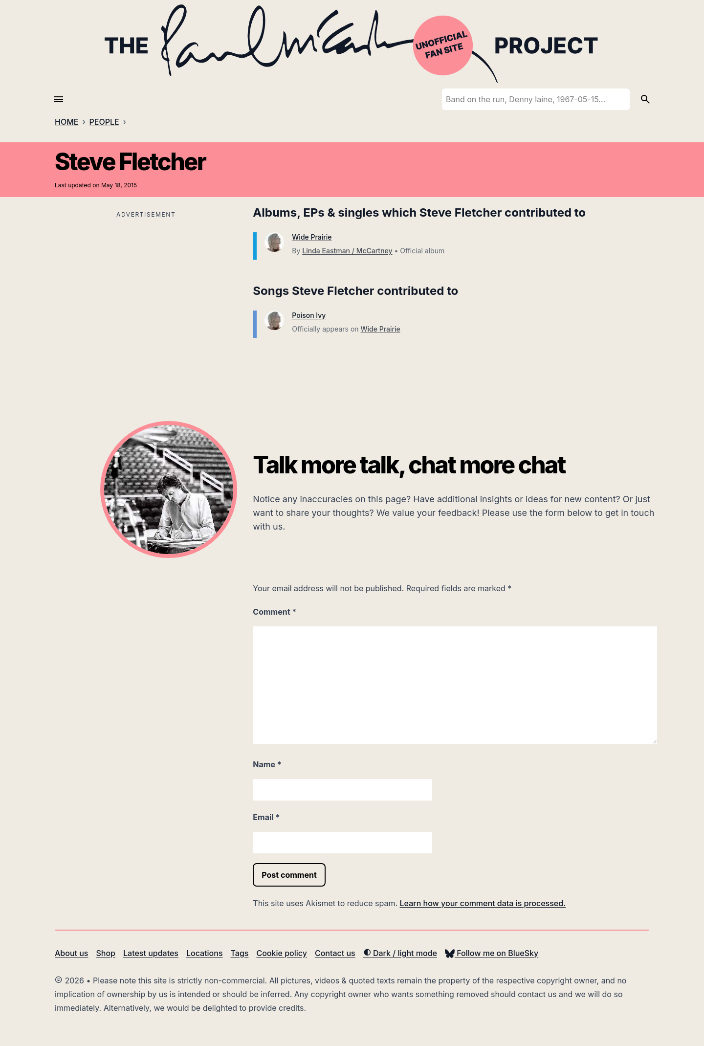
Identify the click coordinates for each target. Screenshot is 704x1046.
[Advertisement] (146, 289)
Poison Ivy (309, 315)
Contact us (335, 953)
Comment (274, 612)
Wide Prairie (311, 237)
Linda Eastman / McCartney (347, 250)
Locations (204, 953)
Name (267, 764)
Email (266, 817)
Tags (240, 953)
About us (71, 953)
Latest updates (150, 953)
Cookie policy (281, 953)
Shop (105, 953)
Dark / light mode (400, 953)
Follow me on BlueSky (491, 953)
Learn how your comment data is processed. (483, 903)
